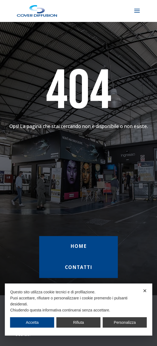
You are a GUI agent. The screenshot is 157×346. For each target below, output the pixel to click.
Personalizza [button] (125, 322)
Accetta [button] (32, 322)
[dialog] (78, 309)
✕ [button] (145, 291)
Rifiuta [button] (78, 322)
